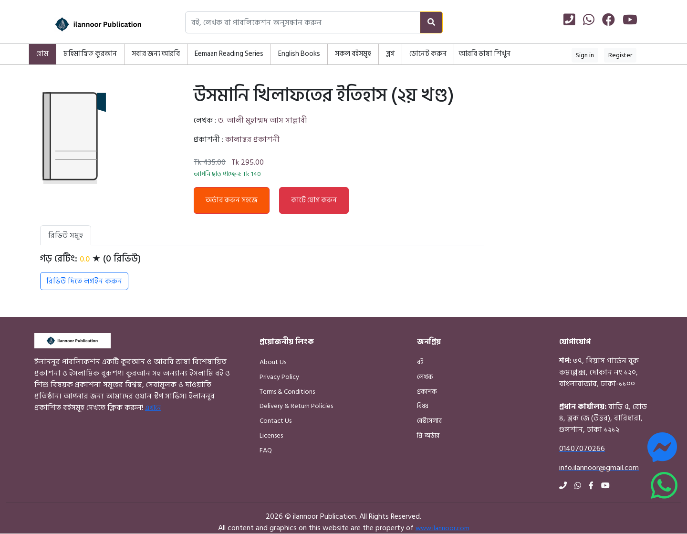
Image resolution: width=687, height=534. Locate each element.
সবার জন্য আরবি (156, 54)
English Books (299, 54)
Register (620, 55)
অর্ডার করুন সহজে (232, 200)
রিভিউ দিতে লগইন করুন (84, 281)
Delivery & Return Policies (296, 405)
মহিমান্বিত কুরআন (90, 54)
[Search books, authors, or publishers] (302, 22)
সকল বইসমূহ (353, 54)
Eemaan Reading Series (229, 54)
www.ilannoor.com (442, 528)
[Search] (431, 22)
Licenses (271, 435)
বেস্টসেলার (429, 420)
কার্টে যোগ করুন (314, 200)
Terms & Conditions (287, 391)
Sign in (585, 55)
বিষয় (422, 405)
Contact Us (275, 420)
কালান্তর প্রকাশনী (252, 139)
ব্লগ (390, 54)
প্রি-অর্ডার (428, 435)
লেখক (425, 376)
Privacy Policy (279, 376)
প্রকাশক (427, 391)
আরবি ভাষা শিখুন (484, 54)
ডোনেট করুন (428, 54)
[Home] (85, 24)
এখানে (153, 408)
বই (420, 361)
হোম (42, 54)
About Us (273, 361)
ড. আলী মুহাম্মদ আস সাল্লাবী (262, 120)
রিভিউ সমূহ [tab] (65, 235)
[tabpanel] (262, 271)
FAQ (266, 450)
